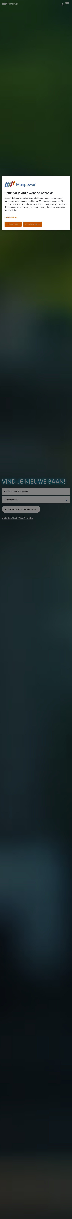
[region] (36, 203)
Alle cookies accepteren (32, 224)
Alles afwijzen (13, 224)
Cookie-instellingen (11, 217)
